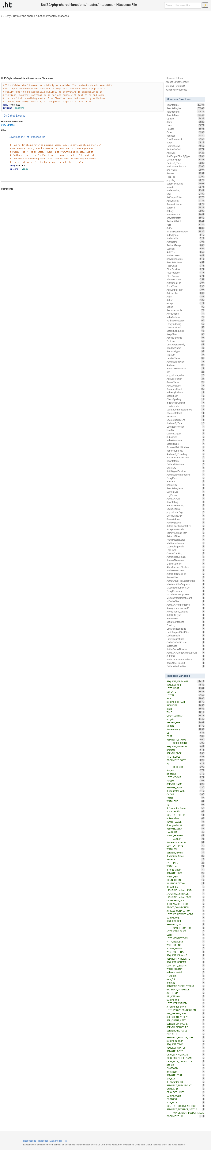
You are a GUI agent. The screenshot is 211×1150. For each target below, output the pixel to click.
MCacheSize (186, 601)
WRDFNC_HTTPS (186, 951)
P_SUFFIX (186, 975)
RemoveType (186, 351)
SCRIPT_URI (186, 999)
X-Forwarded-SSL (186, 1081)
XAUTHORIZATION (186, 883)
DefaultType (186, 443)
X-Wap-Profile (186, 811)
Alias (186, 296)
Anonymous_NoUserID (186, 608)
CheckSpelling (186, 399)
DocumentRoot (186, 388)
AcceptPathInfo (186, 337)
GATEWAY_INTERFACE (186, 989)
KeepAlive (186, 334)
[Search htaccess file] (183, 5)
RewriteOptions (186, 262)
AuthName (186, 241)
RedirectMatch (186, 221)
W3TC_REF (186, 876)
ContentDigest (186, 433)
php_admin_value (186, 375)
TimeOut (186, 354)
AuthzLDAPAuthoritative (186, 525)
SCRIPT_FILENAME (186, 701)
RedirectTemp (186, 245)
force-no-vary (186, 729)
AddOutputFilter (186, 289)
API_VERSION (186, 996)
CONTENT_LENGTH (186, 965)
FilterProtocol (186, 272)
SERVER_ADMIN (186, 852)
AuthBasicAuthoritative (186, 474)
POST (186, 736)
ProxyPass (186, 478)
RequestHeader (186, 204)
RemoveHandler (186, 310)
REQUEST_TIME (186, 1044)
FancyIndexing (186, 323)
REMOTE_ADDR (186, 787)
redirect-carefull (186, 972)
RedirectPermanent (186, 368)
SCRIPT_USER (186, 1095)
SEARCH (186, 859)
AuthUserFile (186, 255)
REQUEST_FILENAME (186, 681)
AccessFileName (186, 560)
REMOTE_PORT (186, 1075)
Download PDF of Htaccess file (27, 136)
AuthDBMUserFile (186, 570)
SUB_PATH (186, 1102)
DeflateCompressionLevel (186, 409)
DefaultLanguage (186, 330)
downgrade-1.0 (186, 825)
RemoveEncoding (186, 505)
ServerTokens (186, 214)
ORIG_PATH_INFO (186, 1092)
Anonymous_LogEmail (186, 611)
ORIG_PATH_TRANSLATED (186, 1061)
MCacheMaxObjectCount (186, 597)
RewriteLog (186, 501)
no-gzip (186, 719)
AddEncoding (186, 190)
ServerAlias (186, 577)
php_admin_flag (186, 512)
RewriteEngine (186, 108)
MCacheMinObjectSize (186, 587)
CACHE (186, 794)
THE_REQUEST (186, 756)
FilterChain (186, 265)
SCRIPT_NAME (186, 948)
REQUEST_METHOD (186, 746)
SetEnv (186, 228)
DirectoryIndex (186, 159)
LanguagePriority (186, 426)
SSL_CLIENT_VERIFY (186, 1016)
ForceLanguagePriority (186, 457)
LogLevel (186, 549)
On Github (10, 115)
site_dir (186, 1064)
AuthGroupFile (186, 282)
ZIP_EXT (186, 1078)
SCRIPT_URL (186, 917)
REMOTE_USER (186, 828)
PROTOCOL (186, 1099)
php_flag (186, 180)
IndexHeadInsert (186, 440)
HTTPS (186, 695)
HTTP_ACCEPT (186, 838)
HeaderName (186, 358)
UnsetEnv (186, 467)
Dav (186, 371)
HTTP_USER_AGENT (186, 742)
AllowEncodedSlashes (186, 567)
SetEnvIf (186, 207)
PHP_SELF (186, 1033)
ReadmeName (186, 347)
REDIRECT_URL (186, 924)
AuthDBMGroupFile (186, 573)
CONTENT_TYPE (186, 845)
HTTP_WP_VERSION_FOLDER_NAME (186, 1113)
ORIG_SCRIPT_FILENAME (186, 1057)
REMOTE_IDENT (186, 1051)
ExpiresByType (186, 163)
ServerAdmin (186, 519)
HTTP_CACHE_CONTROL (186, 927)
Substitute (186, 436)
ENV (186, 698)
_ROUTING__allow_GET (186, 893)
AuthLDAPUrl (186, 498)
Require (186, 173)
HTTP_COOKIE (186, 777)
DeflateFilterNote (186, 464)
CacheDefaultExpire (186, 642)
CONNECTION (186, 879)
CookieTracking (186, 553)
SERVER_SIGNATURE (186, 1027)
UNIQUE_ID (186, 1088)
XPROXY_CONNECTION (186, 910)
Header (186, 128)
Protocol (186, 341)
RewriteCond (186, 111)
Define (186, 306)
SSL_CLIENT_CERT (186, 1020)
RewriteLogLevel (186, 488)
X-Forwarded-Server (186, 1006)
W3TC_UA (186, 866)
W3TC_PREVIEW (186, 835)
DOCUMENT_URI (184, 1116)
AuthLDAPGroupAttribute (186, 659)
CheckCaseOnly (186, 515)
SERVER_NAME (186, 784)
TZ (186, 804)
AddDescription (186, 378)
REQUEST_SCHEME (186, 962)
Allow (186, 121)
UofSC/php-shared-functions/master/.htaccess (41, 15)
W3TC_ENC (186, 801)
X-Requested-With (186, 790)
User (186, 193)
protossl (186, 749)
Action (186, 299)
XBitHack (186, 416)
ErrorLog (186, 625)
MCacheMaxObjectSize (186, 594)
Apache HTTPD (58, 1140)
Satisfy (186, 210)
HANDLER (186, 831)
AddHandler (186, 238)
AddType (186, 152)
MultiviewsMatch (186, 543)
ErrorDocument (186, 139)
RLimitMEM (186, 618)
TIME (186, 712)
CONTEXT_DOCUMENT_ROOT (186, 1105)
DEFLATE (186, 691)
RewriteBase (186, 115)
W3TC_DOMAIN (186, 968)
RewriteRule (186, 104)
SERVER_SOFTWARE (186, 1023)
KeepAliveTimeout (186, 662)
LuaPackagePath (186, 546)
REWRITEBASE (186, 821)
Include (186, 186)
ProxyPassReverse (186, 539)
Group (186, 303)
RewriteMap (186, 460)
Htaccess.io (29, 1140)
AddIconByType (186, 423)
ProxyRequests (186, 590)
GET (186, 732)
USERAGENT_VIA (186, 900)
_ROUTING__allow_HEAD (186, 890)
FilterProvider (186, 269)
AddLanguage (186, 385)
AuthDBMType (186, 614)
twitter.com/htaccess (176, 89)
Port (186, 224)
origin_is (186, 982)
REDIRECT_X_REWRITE (186, 958)
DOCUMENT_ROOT (186, 760)
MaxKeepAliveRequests (186, 584)
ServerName (186, 382)
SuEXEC (186, 656)
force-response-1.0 (186, 842)
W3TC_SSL (186, 849)
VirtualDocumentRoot (186, 231)
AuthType (186, 252)
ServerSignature (186, 258)
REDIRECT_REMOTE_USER (186, 1037)
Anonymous (186, 313)
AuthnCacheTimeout (186, 649)
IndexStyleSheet (186, 392)
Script (186, 142)
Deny (8, 15)
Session (186, 248)
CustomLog (186, 491)
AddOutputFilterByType (186, 156)
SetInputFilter (186, 536)
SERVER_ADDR (186, 753)
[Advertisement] (105, 45)
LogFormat (186, 495)
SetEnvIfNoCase (186, 183)
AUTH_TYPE (186, 992)
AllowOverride (186, 279)
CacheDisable (186, 508)
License (20, 115)
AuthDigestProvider (186, 471)
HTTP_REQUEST (186, 941)
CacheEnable (186, 635)
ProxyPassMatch (186, 529)
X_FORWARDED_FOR (186, 903)
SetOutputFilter (186, 197)
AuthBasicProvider (186, 361)
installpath (186, 1071)
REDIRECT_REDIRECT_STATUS (186, 1109)
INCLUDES (186, 705)
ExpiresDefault (186, 149)
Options (11, 125)
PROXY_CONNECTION (186, 907)
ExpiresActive (186, 145)
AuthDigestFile (186, 522)
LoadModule (186, 406)
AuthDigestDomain (186, 556)
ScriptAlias (186, 484)
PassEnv (186, 481)
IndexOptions (186, 317)
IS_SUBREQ (186, 886)
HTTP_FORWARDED (186, 1003)
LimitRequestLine (186, 638)
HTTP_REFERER (186, 766)
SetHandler (186, 293)
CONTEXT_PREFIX (186, 814)
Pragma (186, 770)
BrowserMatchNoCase (186, 447)
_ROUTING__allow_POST (186, 897)
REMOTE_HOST (186, 873)
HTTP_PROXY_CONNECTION (186, 1010)
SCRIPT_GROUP (186, 1040)
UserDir (186, 430)
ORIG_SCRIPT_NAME (186, 1054)
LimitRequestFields (186, 628)
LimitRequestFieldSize (186, 632)
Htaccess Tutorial (174, 78)
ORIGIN (186, 725)
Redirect (186, 135)
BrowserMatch (186, 217)
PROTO (186, 780)
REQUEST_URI (186, 684)
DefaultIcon (186, 395)
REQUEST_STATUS (186, 1047)
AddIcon (186, 365)
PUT (186, 763)
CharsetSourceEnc (186, 419)
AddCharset (186, 200)
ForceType (186, 286)
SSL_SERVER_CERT (186, 1013)
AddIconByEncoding (186, 454)
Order (186, 132)
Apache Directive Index (177, 82)
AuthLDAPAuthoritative (186, 604)
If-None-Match (186, 869)
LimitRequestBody (186, 344)
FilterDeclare (186, 276)
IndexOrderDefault (186, 402)
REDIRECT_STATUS (186, 739)
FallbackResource (186, 320)
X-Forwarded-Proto (186, 808)
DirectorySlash (186, 327)
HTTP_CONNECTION (186, 938)
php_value (186, 169)
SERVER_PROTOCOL (186, 1030)
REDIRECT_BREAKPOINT (186, 1085)
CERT (186, 934)
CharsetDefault (186, 412)
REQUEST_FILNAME (186, 955)
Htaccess (43, 1140)
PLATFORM (186, 1068)
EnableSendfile (186, 563)
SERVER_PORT (186, 722)
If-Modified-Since (186, 855)
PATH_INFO (186, 862)
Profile (186, 797)
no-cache (186, 773)
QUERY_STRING (186, 715)
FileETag (186, 176)
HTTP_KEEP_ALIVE (186, 931)
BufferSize (186, 645)
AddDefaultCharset (186, 166)
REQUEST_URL (186, 921)
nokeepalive (186, 818)
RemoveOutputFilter (186, 532)
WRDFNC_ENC (186, 944)
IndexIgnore (186, 234)
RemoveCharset (186, 450)
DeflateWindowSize (186, 666)
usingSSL (186, 979)
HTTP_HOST (186, 688)
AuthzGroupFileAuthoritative (186, 580)
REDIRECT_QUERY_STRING (186, 986)
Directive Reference (175, 86)
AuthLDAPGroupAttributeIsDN (186, 652)
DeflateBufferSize (186, 621)
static (186, 708)
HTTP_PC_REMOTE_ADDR (186, 914)
